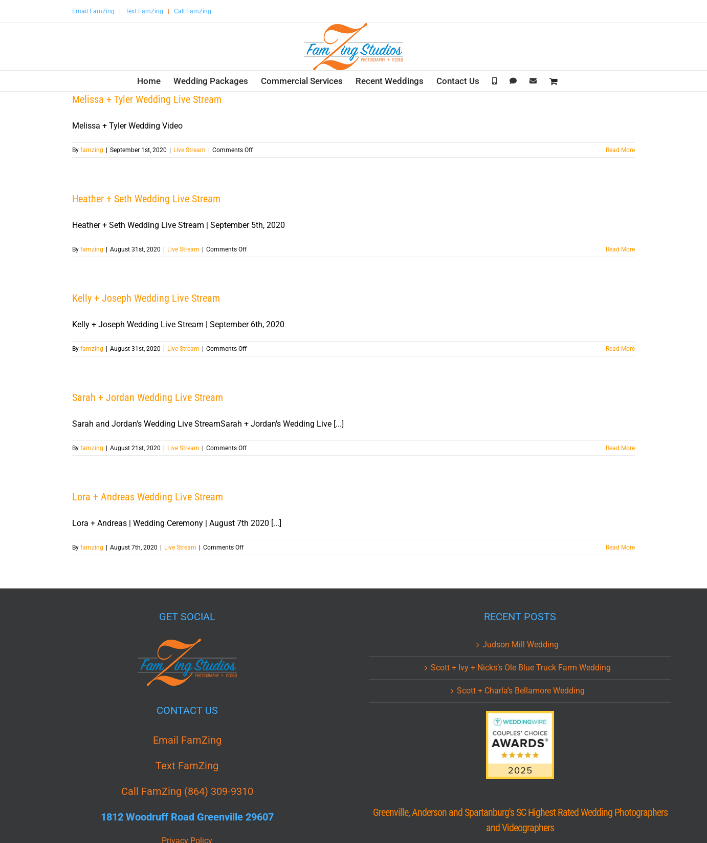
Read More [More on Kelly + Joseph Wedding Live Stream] (620, 348)
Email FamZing (93, 11)
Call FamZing (192, 11)
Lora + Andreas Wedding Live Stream (147, 497)
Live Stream (189, 150)
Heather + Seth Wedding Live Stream (146, 199)
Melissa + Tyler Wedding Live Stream (147, 99)
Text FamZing (144, 11)
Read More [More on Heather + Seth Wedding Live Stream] (620, 249)
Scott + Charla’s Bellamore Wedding (521, 691)
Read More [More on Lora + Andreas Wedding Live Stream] (620, 547)
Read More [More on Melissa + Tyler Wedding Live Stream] (620, 150)
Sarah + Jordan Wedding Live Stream (147, 397)
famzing (91, 150)
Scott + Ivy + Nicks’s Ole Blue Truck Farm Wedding (521, 667)
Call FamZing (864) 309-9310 (187, 791)
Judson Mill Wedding (520, 644)
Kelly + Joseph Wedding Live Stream (146, 298)
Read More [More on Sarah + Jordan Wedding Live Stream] (620, 448)
